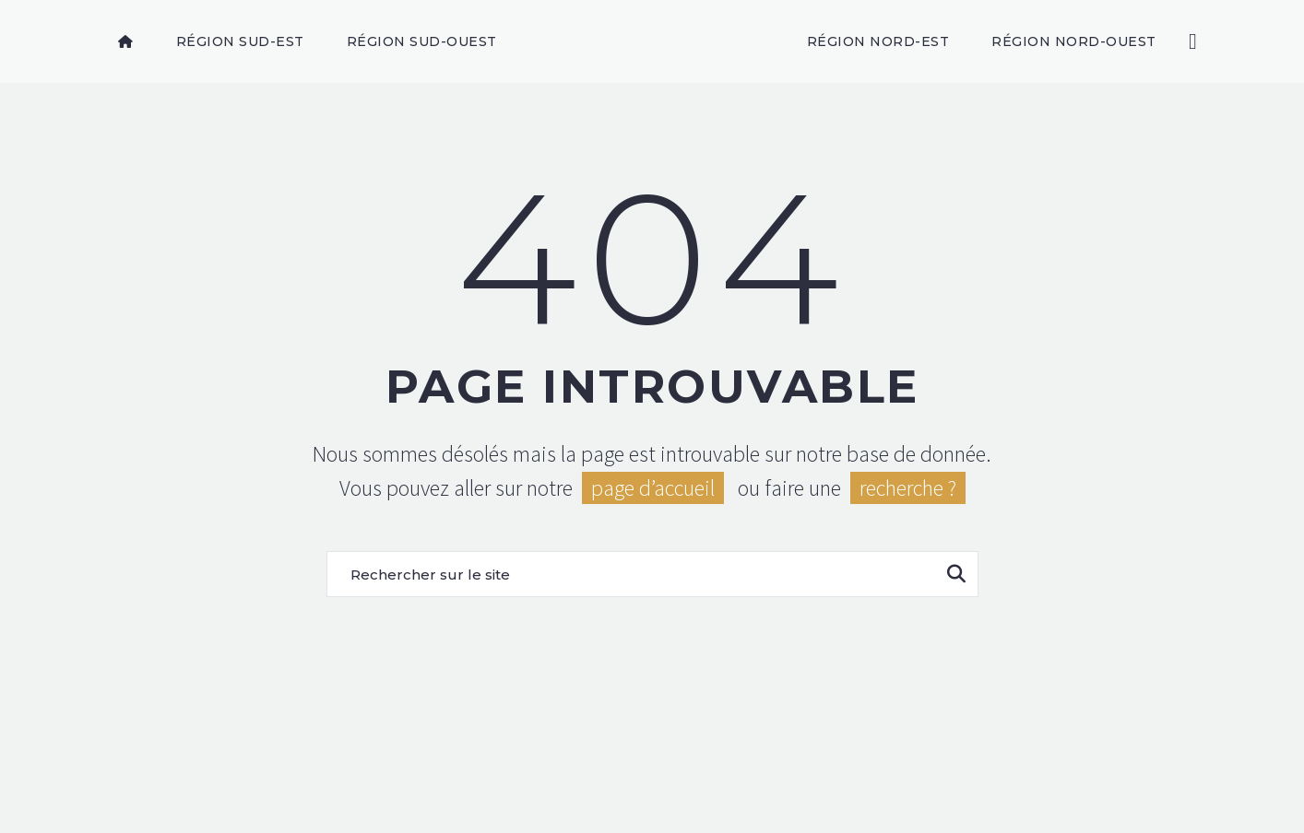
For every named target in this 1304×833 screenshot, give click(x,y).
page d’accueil (653, 488)
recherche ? (907, 488)
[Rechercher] (1191, 41)
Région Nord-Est (878, 41)
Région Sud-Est (240, 41)
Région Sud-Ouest (422, 41)
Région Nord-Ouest (1073, 41)
